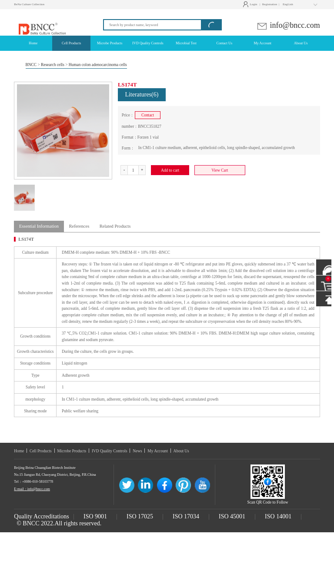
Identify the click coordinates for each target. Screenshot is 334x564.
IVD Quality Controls (109, 451)
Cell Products (41, 451)
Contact (147, 115)
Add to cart (170, 170)
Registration (270, 4)
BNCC (31, 65)
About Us (181, 451)
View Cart (219, 170)
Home (19, 451)
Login (251, 4)
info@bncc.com (288, 25)
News (137, 451)
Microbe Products (71, 451)
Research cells (52, 65)
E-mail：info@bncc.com (32, 489)
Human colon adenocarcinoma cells (98, 65)
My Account (157, 451)
